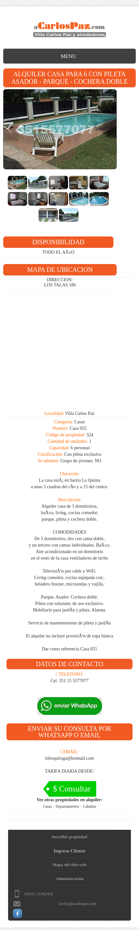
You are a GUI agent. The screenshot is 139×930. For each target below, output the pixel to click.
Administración (69, 878)
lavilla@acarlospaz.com (77, 903)
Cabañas (89, 806)
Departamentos (67, 806)
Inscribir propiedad (69, 836)
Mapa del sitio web (69, 864)
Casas (47, 806)
